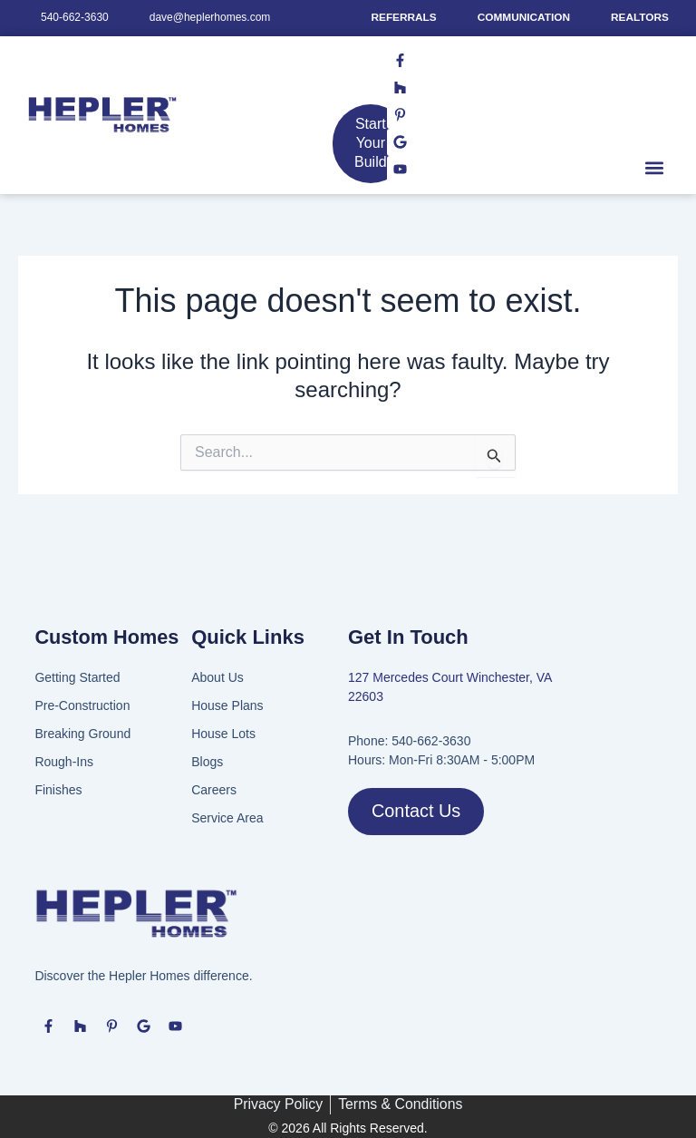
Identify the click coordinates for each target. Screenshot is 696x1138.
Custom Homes (107, 637)
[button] (654, 182)
